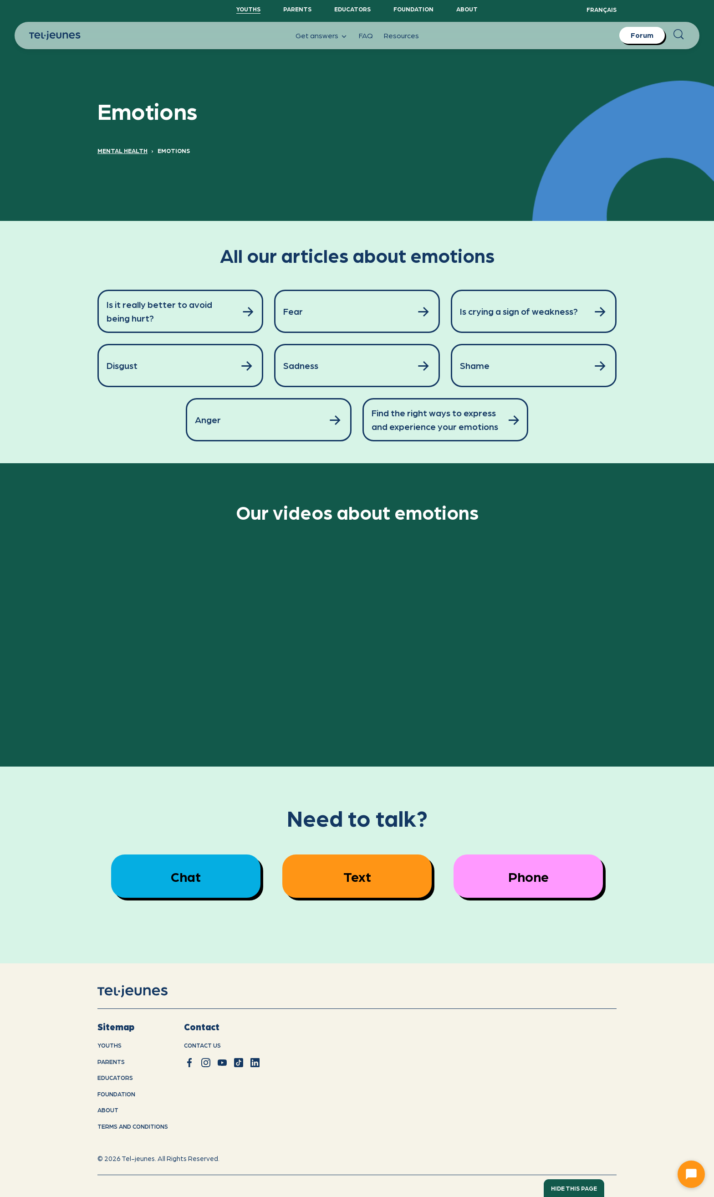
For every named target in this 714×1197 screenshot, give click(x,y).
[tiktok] (238, 1062)
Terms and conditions (132, 1126)
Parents (297, 8)
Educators (352, 8)
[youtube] (222, 1062)
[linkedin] (255, 1062)
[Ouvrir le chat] (691, 1174)
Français (601, 9)
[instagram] (205, 1062)
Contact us (202, 1045)
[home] (144, 991)
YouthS (248, 8)
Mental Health (122, 150)
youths (109, 1045)
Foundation (413, 8)
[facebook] (189, 1062)
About (467, 8)
